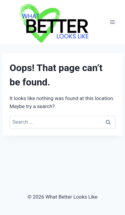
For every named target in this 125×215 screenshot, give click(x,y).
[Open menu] (112, 22)
